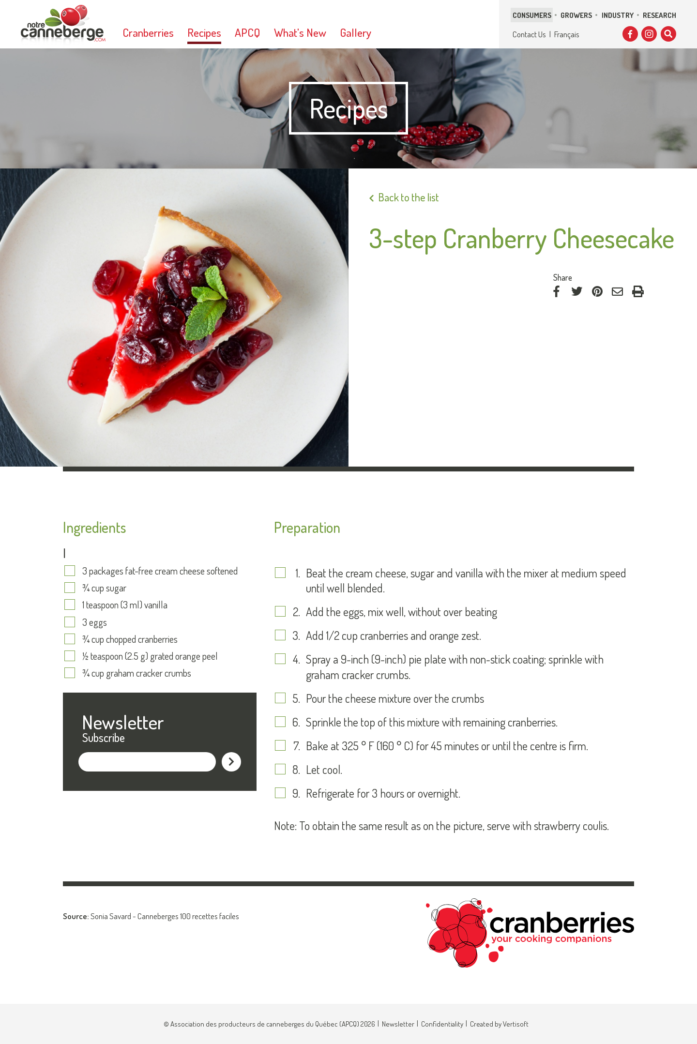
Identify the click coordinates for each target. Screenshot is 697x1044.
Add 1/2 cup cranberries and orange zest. (393, 635)
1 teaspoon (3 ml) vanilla (124, 604)
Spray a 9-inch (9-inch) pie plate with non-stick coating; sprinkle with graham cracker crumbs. (455, 666)
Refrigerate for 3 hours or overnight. (383, 793)
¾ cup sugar (104, 587)
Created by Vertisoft (499, 1024)
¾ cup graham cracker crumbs (136, 672)
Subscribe (103, 737)
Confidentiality (442, 1024)
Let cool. (324, 769)
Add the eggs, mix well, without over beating (401, 611)
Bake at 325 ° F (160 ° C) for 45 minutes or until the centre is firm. (447, 745)
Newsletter (398, 1024)
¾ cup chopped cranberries (130, 639)
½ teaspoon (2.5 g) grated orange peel (150, 656)
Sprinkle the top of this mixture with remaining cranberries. (432, 721)
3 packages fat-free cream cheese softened (160, 570)
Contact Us (529, 34)
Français (566, 34)
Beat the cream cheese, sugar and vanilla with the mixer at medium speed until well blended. (466, 580)
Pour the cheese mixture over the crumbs (395, 698)
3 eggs (94, 622)
